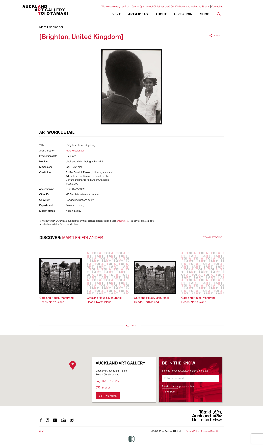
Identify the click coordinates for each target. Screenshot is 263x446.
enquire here (122, 220)
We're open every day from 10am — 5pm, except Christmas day (135, 6)
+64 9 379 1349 (107, 381)
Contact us (217, 6)
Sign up (170, 391)
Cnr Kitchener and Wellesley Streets (190, 6)
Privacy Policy (192, 431)
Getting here (108, 396)
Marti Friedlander (51, 27)
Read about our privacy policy (178, 386)
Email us (103, 388)
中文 (41, 431)
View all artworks (212, 237)
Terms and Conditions (211, 431)
